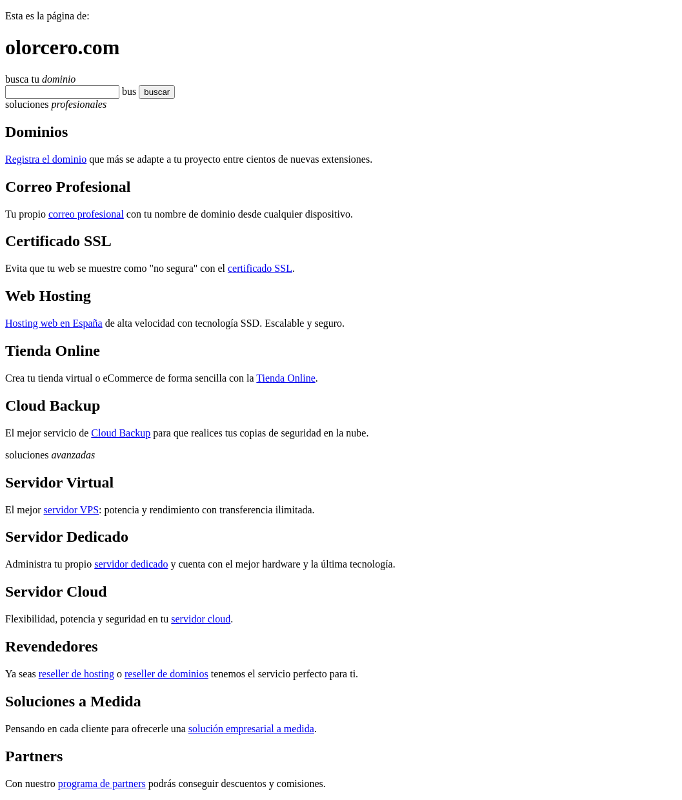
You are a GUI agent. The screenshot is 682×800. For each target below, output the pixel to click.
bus (129, 91)
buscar (157, 92)
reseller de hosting (76, 673)
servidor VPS (71, 509)
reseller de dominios (166, 673)
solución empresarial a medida (251, 728)
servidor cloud (200, 618)
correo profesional (86, 214)
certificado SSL (260, 268)
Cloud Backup (120, 432)
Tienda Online (285, 378)
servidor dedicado (131, 564)
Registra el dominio (45, 159)
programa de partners (102, 783)
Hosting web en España (54, 323)
